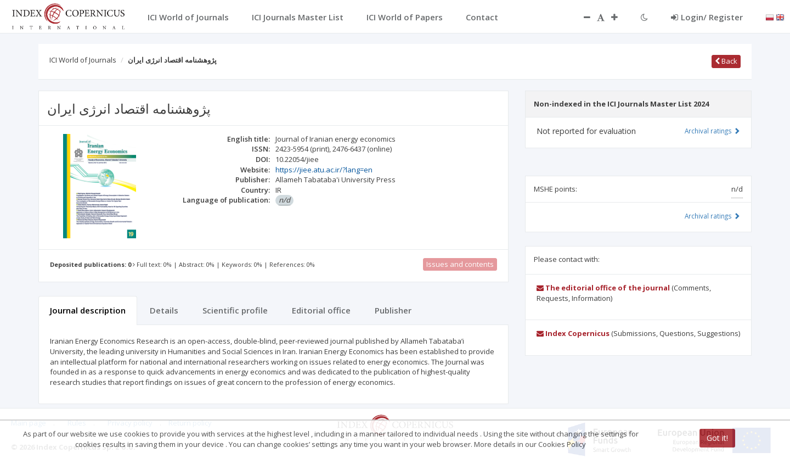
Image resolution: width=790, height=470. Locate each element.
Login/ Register (707, 17)
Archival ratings (712, 130)
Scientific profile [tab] (235, 310)
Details (164, 310)
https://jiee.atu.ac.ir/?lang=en (324, 170)
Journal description (88, 310)
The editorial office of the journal (603, 288)
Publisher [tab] (393, 310)
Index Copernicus (573, 333)
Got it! (717, 438)
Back (726, 61)
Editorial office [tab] (321, 310)
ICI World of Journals (82, 60)
